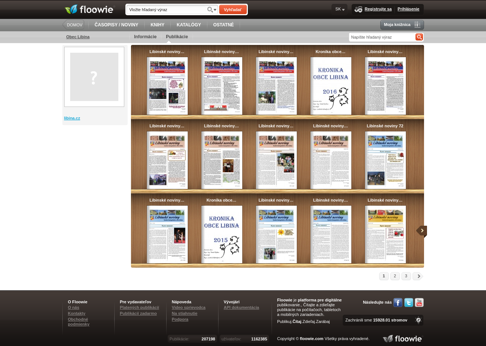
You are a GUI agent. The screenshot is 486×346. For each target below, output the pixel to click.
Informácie (145, 36)
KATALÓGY (189, 24)
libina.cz (72, 118)
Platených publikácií (139, 307)
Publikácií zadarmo (138, 313)
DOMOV (75, 25)
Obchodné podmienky (78, 321)
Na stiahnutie (184, 313)
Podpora (180, 319)
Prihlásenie (409, 9)
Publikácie (177, 38)
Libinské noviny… (167, 51)
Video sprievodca (189, 307)
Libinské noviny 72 (385, 126)
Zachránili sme (376, 320)
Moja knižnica (402, 25)
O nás (73, 307)
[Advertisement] (95, 155)
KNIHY (157, 24)
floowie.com (312, 338)
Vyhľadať (233, 9)
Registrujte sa (373, 9)
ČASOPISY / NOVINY (116, 24)
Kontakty (76, 313)
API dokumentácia (241, 307)
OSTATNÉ (223, 24)
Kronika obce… (331, 51)
